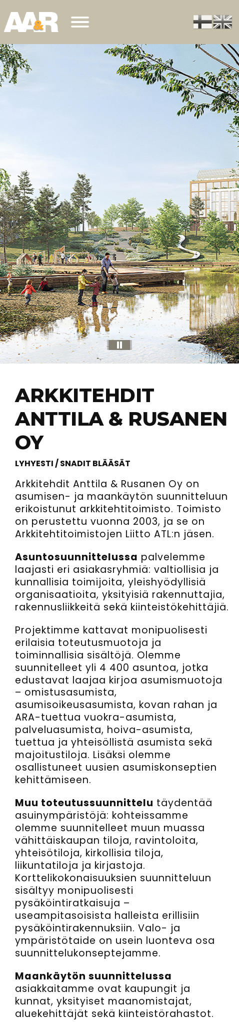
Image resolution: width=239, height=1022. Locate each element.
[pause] (119, 345)
